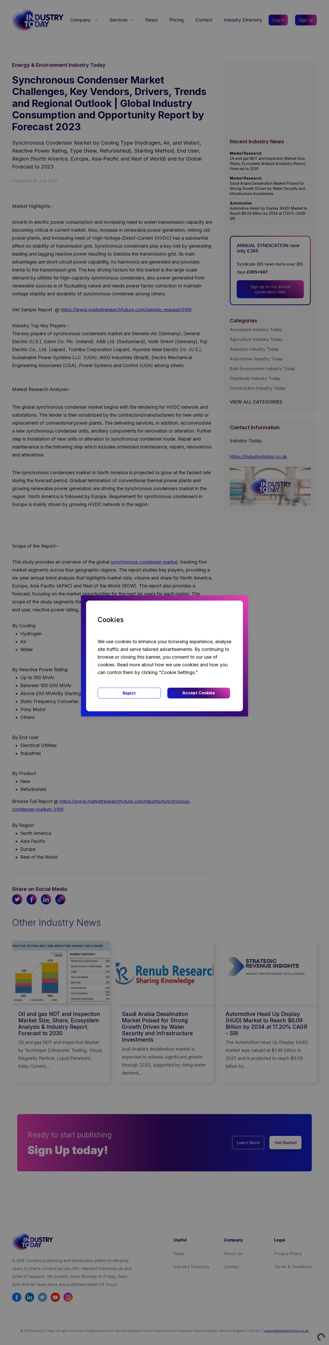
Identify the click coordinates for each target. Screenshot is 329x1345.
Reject (129, 693)
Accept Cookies (198, 692)
